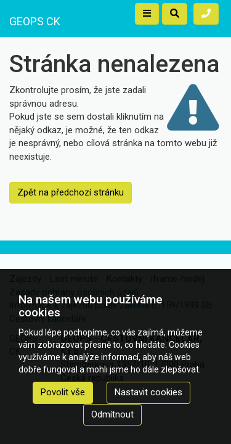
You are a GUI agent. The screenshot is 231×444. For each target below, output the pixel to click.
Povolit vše (63, 392)
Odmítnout (112, 414)
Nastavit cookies (148, 392)
